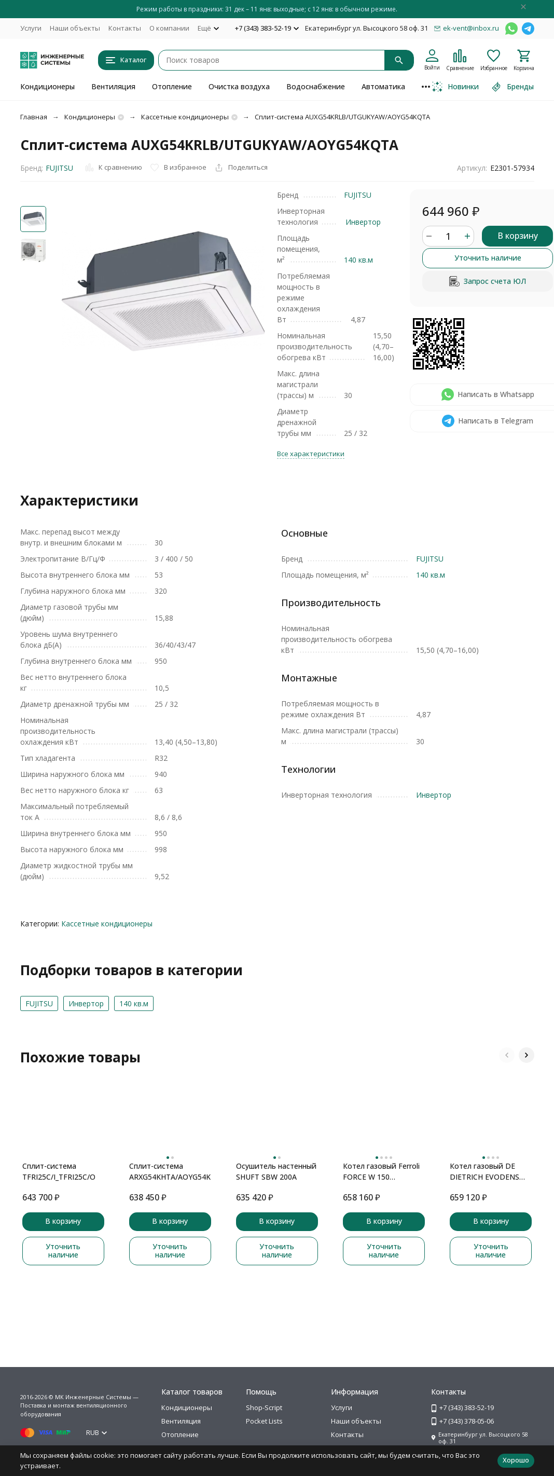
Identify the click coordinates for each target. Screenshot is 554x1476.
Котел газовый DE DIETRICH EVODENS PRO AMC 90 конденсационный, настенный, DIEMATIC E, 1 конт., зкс (488, 1171)
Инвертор (363, 222)
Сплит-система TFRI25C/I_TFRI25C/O (58, 1171)
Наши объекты (75, 28)
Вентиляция (113, 86)
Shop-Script (264, 1407)
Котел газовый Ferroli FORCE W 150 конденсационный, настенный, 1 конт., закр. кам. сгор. (381, 1171)
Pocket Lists (264, 1421)
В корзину (517, 235)
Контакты (124, 28)
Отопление (172, 86)
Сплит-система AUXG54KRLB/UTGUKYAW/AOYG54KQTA (342, 116)
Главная (33, 116)
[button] (507, 1055)
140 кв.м (358, 260)
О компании (169, 28)
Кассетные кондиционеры (185, 116)
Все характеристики (310, 453)
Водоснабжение (315, 86)
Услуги (30, 28)
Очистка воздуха (239, 86)
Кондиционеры (47, 86)
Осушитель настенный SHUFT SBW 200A (276, 1171)
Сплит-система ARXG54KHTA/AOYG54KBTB (170, 1171)
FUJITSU (59, 168)
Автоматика (383, 86)
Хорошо (516, 1460)
